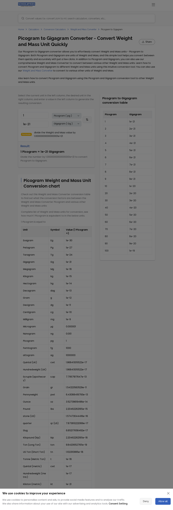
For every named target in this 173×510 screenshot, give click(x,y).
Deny (146, 501)
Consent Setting (118, 503)
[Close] (168, 493)
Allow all (163, 501)
